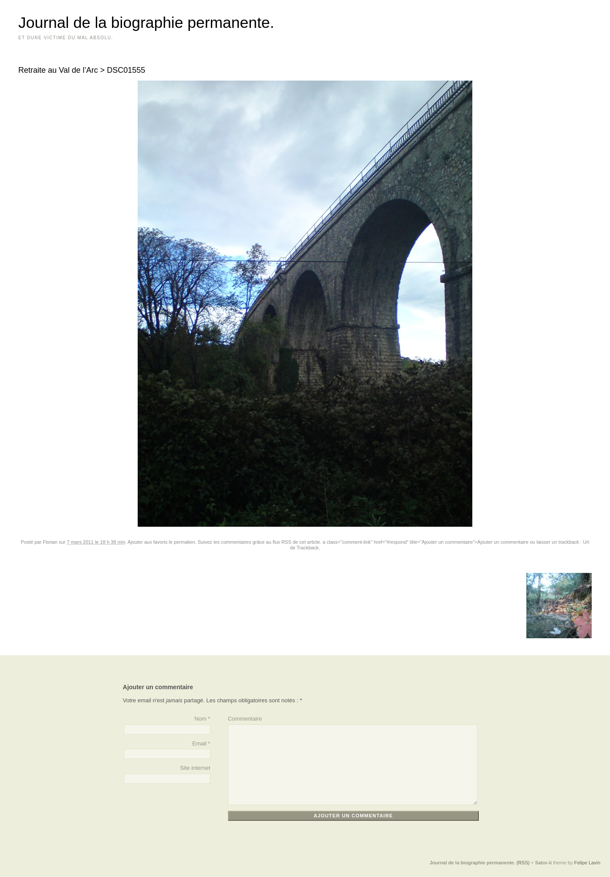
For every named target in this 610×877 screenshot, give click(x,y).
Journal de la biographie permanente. (146, 22)
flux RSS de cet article (296, 542)
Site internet (195, 768)
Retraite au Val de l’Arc (58, 70)
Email (199, 743)
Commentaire (245, 718)
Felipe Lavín (587, 862)
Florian (50, 542)
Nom (200, 718)
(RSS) (522, 862)
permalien (184, 542)
